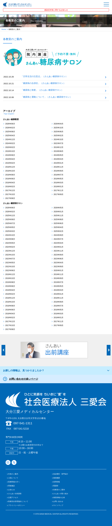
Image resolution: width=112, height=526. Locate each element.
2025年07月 (10, 223)
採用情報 (56, 482)
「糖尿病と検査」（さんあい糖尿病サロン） (42, 90)
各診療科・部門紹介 (60, 474)
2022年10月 (10, 266)
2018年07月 (58, 175)
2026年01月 (58, 212)
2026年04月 (58, 124)
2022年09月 (58, 266)
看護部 (55, 486)
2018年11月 (58, 167)
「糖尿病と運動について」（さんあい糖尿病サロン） (46, 97)
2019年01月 (58, 163)
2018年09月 (58, 171)
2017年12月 (10, 190)
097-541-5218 (21, 428)
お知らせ (11, 490)
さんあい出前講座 (14, 493)
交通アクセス (13, 497)
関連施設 (11, 486)
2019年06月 (10, 155)
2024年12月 (10, 139)
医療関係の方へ (14, 482)
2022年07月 (58, 143)
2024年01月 (58, 247)
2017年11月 (58, 190)
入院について (13, 478)
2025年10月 (58, 128)
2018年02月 (10, 186)
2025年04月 (10, 135)
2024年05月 (10, 243)
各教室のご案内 (59, 490)
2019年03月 (58, 159)
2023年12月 (10, 251)
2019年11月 (58, 274)
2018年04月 (10, 183)
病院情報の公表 (59, 497)
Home (4, 29)
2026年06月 (10, 124)
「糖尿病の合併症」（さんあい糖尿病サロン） (43, 83)
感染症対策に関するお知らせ (56, 10)
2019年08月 (58, 151)
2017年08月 (10, 198)
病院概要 (56, 478)
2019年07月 (58, 282)
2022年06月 (10, 270)
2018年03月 (58, 183)
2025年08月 (10, 132)
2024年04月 (58, 243)
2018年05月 (58, 179)
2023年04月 (58, 263)
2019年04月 (10, 159)
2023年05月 (10, 263)
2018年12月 (10, 167)
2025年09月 (10, 219)
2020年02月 (10, 147)
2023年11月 (58, 251)
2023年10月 (10, 255)
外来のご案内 (13, 474)
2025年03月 (10, 231)
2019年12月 (58, 147)
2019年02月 (10, 163)
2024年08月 (10, 239)
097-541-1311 (22, 423)
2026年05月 (58, 208)
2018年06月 (10, 179)
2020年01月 (58, 270)
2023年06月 (58, 259)
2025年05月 (10, 227)
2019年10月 (10, 151)
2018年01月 (58, 186)
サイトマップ (58, 505)
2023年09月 (58, 255)
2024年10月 (58, 139)
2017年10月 (10, 194)
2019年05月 (58, 155)
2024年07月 (58, 239)
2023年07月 (10, 259)
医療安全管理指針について (18, 501)
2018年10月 (10, 171)
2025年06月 (58, 132)
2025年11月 (58, 215)
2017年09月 (58, 194)
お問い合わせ (58, 501)
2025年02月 (58, 135)
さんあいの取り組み (60, 493)
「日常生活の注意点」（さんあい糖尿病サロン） (44, 76)
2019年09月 (58, 278)
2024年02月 (10, 143)
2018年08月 (10, 175)
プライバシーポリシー (16, 505)
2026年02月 (10, 128)
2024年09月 (58, 235)
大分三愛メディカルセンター (56, 403)
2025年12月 (10, 215)
